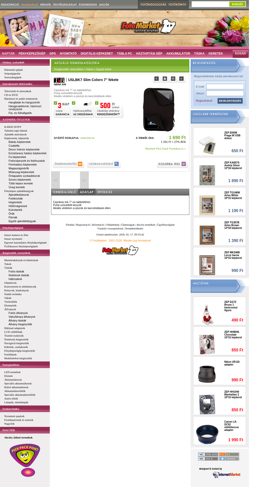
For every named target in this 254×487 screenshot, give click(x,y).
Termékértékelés (134, 228)
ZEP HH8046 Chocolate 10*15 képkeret (233, 335)
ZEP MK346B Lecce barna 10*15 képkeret (233, 255)
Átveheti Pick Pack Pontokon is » (165, 148)
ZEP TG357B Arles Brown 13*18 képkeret (233, 225)
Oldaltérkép (112, 224)
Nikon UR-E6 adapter (232, 363)
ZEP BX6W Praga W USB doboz (232, 135)
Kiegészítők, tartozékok (16, 252)
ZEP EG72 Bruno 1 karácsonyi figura (230, 306)
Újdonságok (128, 224)
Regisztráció (204, 100)
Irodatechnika (11, 408)
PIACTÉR (9, 430)
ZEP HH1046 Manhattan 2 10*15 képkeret (233, 394)
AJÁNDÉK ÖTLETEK (16, 119)
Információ (98, 224)
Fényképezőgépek (13, 227)
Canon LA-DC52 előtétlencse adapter (231, 425)
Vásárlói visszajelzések (110, 228)
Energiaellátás (11, 364)
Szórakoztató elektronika (17, 83)
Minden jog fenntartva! (137, 240)
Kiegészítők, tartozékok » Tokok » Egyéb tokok (82, 69)
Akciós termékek (145, 224)
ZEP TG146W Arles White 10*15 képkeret (233, 195)
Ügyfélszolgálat (166, 224)
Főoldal (70, 224)
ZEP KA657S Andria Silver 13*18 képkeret (233, 165)
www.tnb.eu (87, 137)
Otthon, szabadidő (13, 62)
